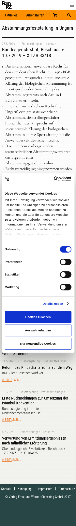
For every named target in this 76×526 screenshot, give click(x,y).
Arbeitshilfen (35, 15)
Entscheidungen (31, 44)
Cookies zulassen (38, 317)
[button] (72, 5)
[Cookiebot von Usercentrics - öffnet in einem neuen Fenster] (54, 179)
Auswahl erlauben (38, 330)
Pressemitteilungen (55, 361)
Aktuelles (10, 15)
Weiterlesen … (11, 380)
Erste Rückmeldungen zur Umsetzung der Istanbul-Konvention (35, 400)
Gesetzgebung (30, 361)
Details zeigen (53, 303)
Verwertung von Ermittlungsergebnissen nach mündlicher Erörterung (34, 440)
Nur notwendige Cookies (38, 343)
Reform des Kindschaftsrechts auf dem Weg (37, 367)
